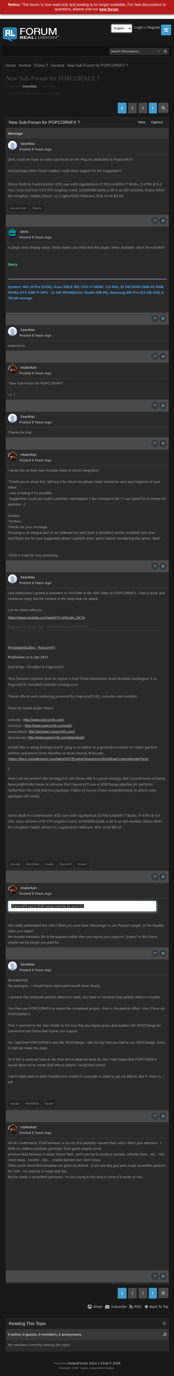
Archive (25, 65)
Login (139, 27)
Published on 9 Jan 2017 (28, 657)
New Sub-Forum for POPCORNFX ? (97, 65)
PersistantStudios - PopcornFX (31, 647)
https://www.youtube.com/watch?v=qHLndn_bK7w (46, 617)
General (57, 65)
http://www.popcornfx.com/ (44, 720)
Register (153, 27)
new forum (108, 9)
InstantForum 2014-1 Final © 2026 (94, 1363)
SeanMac (29, 86)
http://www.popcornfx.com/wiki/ (48, 726)
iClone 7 (41, 65)
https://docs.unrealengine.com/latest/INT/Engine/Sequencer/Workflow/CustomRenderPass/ (79, 759)
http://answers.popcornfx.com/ (52, 731)
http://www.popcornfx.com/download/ (56, 737)
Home (11, 65)
